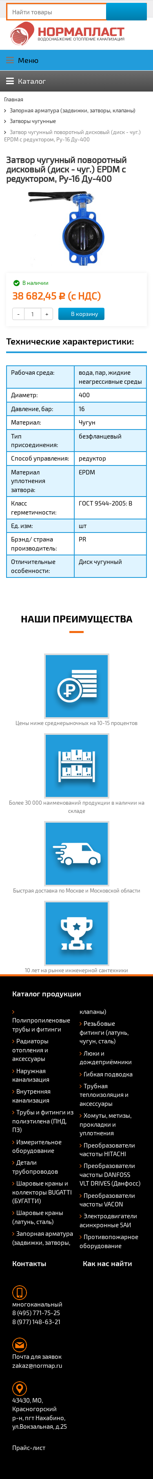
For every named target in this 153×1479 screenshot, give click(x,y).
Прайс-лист (28, 1447)
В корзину (80, 313)
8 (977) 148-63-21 (36, 1321)
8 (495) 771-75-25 (36, 1312)
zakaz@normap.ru (37, 1365)
